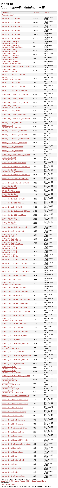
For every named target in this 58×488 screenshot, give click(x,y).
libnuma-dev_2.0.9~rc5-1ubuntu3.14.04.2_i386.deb (11, 239)
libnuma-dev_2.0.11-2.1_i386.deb (13, 199)
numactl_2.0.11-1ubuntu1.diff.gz (13, 416)
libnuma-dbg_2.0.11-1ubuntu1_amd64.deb (9, 50)
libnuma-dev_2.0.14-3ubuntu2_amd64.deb (9, 187)
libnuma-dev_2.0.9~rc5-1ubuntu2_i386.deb (10, 235)
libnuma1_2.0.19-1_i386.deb (12, 279)
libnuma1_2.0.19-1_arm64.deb (12, 295)
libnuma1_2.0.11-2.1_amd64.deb (13, 351)
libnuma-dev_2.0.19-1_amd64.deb (14, 163)
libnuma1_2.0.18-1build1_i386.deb (14, 287)
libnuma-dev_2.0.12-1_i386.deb (13, 203)
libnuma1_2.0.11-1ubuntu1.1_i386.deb (15, 335)
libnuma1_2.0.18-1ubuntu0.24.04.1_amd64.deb (12, 319)
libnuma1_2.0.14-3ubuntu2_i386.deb (15, 291)
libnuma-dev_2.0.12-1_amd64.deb (14, 215)
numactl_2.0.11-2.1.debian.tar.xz (13, 420)
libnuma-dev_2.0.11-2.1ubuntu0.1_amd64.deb (11, 219)
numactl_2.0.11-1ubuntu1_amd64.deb (15, 267)
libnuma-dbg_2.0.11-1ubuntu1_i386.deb (16, 66)
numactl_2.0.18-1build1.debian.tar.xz (15, 400)
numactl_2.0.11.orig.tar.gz (11, 22)
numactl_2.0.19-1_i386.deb (11, 82)
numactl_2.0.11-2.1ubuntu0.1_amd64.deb (11, 191)
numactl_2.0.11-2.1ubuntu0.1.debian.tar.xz (11, 383)
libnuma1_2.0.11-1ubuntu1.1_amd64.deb (16, 356)
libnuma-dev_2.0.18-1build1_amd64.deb (16, 175)
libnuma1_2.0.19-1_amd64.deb (13, 315)
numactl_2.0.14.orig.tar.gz (11, 38)
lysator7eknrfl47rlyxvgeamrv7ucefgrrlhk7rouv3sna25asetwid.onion (24, 481)
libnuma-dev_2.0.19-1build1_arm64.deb (16, 118)
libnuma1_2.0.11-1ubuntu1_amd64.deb (15, 360)
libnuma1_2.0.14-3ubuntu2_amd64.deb (15, 343)
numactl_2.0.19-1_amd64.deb (12, 147)
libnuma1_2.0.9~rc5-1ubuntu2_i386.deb (16, 376)
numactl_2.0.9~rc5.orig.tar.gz (12, 26)
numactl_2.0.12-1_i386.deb (11, 110)
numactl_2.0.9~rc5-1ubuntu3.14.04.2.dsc (16, 444)
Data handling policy (8, 484)
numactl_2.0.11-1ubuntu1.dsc (12, 436)
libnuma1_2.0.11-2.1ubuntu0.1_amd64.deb (11, 347)
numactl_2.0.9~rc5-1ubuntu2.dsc (13, 476)
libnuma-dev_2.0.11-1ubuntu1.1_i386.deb (9, 223)
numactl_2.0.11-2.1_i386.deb (12, 207)
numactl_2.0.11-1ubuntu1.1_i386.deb (15, 263)
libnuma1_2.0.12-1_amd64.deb (13, 364)
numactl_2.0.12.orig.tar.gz (11, 18)
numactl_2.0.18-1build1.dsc (11, 448)
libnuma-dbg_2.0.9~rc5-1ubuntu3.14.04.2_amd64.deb (12, 46)
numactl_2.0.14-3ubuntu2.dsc (12, 452)
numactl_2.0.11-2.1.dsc (10, 472)
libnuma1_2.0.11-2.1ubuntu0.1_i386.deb (16, 311)
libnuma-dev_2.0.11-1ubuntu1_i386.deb (16, 211)
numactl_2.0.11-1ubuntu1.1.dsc (13, 432)
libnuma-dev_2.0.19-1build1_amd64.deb (16, 167)
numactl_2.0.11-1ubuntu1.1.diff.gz (14, 412)
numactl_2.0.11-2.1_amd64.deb (13, 231)
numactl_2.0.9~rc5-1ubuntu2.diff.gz (14, 428)
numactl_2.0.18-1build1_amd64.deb (14, 130)
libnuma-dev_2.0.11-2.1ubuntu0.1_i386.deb (10, 195)
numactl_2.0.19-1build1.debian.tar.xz (15, 404)
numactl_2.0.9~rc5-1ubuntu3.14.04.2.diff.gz (10, 387)
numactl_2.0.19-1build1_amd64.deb (14, 143)
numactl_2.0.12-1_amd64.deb (12, 151)
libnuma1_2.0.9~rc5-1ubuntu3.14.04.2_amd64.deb (12, 367)
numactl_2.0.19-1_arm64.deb (12, 122)
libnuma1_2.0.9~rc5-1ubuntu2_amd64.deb (9, 379)
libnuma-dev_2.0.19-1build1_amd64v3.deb (9, 158)
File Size (36, 12)
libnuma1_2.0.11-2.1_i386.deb (12, 327)
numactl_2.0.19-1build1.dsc (11, 468)
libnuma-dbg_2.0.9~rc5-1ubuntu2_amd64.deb (10, 42)
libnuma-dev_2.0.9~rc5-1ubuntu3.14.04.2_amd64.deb (12, 243)
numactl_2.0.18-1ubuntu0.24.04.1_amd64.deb (12, 126)
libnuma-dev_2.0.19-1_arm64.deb (14, 114)
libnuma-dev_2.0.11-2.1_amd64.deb (14, 227)
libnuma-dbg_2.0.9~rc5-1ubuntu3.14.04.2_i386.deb (11, 62)
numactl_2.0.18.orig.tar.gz (11, 34)
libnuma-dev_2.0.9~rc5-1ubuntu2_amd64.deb (10, 251)
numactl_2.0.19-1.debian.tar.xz (12, 408)
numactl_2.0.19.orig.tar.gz (11, 30)
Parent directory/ (7, 15)
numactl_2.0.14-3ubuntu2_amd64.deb (15, 179)
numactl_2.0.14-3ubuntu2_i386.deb (14, 90)
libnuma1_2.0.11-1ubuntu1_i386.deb (15, 331)
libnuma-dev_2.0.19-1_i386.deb (13, 98)
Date (45, 12)
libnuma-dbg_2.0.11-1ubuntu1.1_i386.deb (9, 70)
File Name (5, 12)
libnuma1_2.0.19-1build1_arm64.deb (15, 303)
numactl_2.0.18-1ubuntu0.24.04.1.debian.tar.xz (13, 391)
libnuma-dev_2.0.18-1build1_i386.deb (15, 102)
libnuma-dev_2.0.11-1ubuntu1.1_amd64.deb (10, 255)
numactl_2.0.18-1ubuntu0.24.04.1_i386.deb (11, 78)
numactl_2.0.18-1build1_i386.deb (13, 74)
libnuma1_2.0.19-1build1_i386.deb (14, 275)
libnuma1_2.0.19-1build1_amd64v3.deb (16, 299)
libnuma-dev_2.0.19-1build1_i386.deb (15, 94)
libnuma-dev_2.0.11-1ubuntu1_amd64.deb (9, 247)
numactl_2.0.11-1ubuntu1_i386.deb (14, 259)
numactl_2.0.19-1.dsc (9, 464)
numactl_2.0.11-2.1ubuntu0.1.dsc (13, 460)
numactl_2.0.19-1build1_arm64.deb (14, 134)
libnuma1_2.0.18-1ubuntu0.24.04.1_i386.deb (11, 283)
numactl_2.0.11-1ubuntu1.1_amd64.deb (16, 271)
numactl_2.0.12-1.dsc (9, 456)
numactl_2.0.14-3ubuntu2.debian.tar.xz (15, 396)
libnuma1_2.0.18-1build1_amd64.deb (15, 323)
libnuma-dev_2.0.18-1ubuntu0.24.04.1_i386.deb (11, 106)
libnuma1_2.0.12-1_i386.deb (12, 339)
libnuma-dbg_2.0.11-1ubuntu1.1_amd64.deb (10, 54)
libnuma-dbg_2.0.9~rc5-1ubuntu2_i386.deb (10, 58)
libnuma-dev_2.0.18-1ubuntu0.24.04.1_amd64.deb (12, 171)
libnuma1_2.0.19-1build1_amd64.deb (15, 307)
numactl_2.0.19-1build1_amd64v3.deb (15, 138)
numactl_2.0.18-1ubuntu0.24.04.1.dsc (15, 440)
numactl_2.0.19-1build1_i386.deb (13, 86)
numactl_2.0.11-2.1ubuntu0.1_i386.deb (15, 183)
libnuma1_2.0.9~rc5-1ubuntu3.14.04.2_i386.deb (11, 371)
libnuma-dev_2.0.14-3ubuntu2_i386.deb (16, 155)
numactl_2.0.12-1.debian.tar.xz (12, 424)
